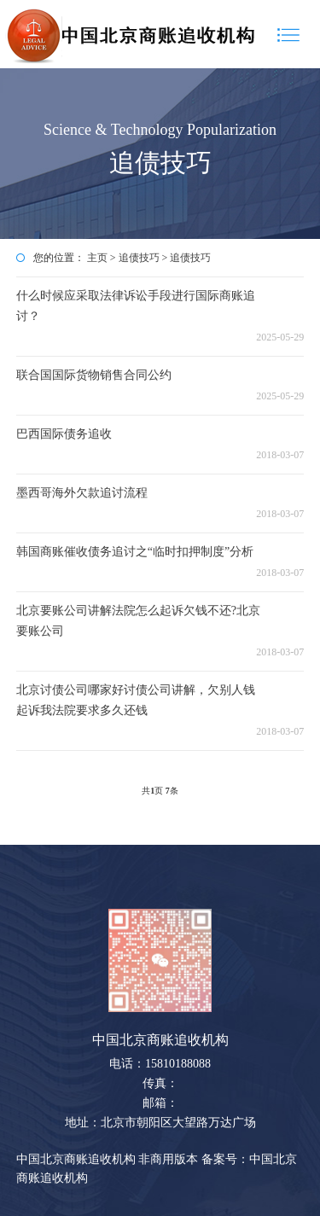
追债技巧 (139, 258)
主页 (97, 258)
